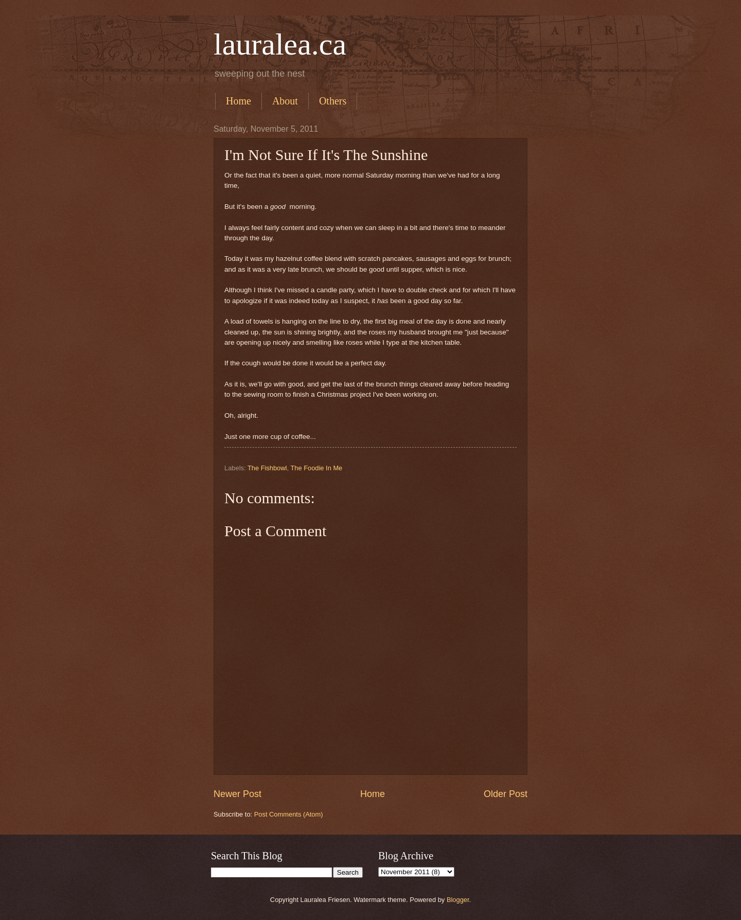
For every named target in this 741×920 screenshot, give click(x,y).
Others (332, 101)
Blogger (458, 900)
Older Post (505, 794)
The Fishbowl (267, 468)
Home (238, 101)
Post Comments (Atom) (288, 814)
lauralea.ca (280, 44)
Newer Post (237, 794)
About (285, 101)
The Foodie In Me (316, 468)
